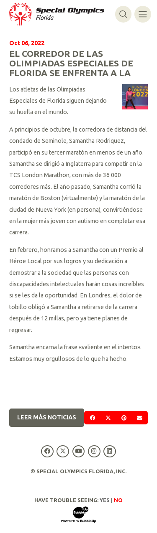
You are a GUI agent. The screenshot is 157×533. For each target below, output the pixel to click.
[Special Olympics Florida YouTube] (78, 451)
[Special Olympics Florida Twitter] (63, 451)
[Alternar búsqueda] (123, 14)
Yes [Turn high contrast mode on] (105, 500)
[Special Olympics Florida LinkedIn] (109, 451)
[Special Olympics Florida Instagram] (94, 451)
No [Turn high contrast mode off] (118, 500)
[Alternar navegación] (142, 14)
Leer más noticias (46, 417)
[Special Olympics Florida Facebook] (47, 451)
